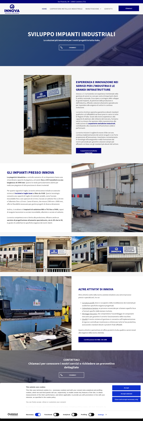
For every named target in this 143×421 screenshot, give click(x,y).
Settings (101, 417)
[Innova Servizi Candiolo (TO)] (18, 254)
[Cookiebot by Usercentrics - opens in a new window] (13, 417)
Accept (126, 390)
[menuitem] (44, 9)
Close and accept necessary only (126, 402)
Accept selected (126, 396)
